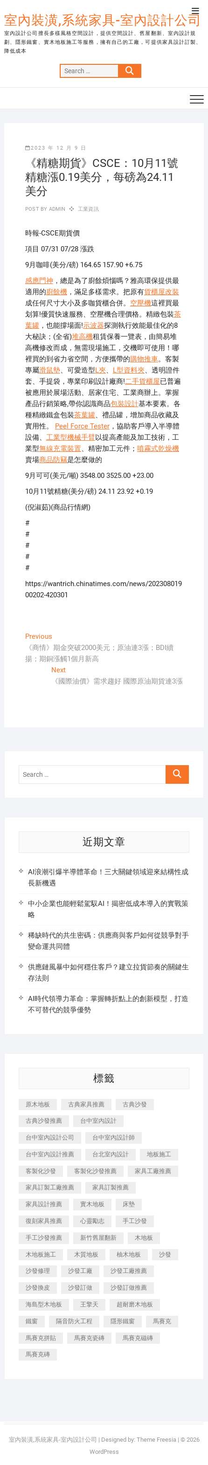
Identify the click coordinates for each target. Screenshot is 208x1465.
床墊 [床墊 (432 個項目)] (129, 1204)
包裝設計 (125, 404)
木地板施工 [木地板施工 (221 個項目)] (41, 1254)
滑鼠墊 (49, 370)
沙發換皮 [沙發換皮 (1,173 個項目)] (38, 1287)
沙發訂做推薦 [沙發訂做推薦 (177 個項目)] (129, 1287)
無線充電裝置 (60, 448)
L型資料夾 (129, 370)
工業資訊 (88, 209)
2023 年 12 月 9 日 (56, 148)
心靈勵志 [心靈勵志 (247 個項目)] (92, 1220)
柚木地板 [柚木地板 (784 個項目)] (129, 1254)
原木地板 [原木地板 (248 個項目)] (38, 1104)
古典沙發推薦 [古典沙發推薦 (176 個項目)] (44, 1120)
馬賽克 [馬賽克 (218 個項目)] (162, 1321)
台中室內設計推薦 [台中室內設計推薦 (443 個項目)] (50, 1154)
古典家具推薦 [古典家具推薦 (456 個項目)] (86, 1104)
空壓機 (140, 303)
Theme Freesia (156, 1439)
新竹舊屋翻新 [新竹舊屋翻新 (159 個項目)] (98, 1237)
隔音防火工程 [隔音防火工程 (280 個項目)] (74, 1321)
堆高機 (82, 336)
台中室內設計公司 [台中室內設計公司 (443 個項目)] (50, 1137)
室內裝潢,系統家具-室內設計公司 (102, 20)
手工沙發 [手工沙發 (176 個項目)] (135, 1220)
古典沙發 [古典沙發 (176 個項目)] (135, 1104)
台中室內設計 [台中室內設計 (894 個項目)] (98, 1120)
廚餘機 (56, 292)
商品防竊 (53, 460)
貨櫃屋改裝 (161, 292)
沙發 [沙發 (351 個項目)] (165, 1254)
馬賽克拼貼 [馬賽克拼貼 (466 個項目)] (41, 1337)
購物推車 (144, 359)
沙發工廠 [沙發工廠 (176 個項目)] (80, 1270)
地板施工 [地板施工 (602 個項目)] (159, 1154)
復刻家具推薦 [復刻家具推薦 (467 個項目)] (44, 1220)
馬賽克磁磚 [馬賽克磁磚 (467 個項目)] (138, 1337)
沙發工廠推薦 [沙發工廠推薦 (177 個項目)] (129, 1270)
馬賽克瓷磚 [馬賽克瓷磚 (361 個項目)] (89, 1337)
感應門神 (39, 280)
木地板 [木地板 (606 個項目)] (144, 1237)
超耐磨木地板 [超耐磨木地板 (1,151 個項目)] (135, 1304)
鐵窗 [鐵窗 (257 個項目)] (32, 1321)
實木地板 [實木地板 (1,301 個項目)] (92, 1204)
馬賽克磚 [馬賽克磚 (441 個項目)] (38, 1354)
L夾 (100, 370)
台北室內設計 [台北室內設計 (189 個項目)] (110, 1154)
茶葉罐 (84, 415)
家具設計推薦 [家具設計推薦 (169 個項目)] (44, 1204)
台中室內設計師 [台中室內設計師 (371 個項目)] (113, 1137)
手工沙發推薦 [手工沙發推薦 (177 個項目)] (44, 1237)
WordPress (104, 1451)
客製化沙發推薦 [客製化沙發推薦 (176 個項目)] (95, 1171)
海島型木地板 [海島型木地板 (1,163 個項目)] (44, 1304)
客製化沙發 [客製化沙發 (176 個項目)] (41, 1171)
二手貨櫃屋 (142, 381)
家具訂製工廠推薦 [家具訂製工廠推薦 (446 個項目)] (50, 1187)
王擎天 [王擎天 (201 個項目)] (89, 1304)
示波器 (93, 325)
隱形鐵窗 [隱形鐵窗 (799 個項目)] (123, 1321)
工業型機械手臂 (70, 437)
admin (56, 209)
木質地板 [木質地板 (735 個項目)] (86, 1254)
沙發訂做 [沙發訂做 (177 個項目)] (80, 1287)
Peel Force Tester (82, 426)
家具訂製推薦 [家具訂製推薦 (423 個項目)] (110, 1187)
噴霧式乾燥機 (158, 448)
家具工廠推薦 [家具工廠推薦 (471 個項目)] (153, 1171)
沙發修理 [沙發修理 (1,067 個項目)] (38, 1270)
